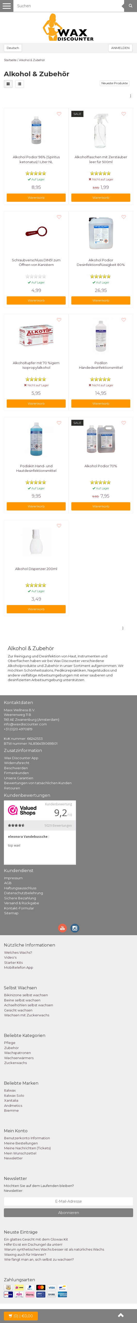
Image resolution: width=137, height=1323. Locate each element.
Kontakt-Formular (19, 908)
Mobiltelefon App (18, 967)
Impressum (13, 878)
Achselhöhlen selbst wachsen (28, 1005)
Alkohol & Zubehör (32, 60)
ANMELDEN (120, 48)
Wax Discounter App (21, 758)
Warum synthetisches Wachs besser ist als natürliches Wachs (54, 1249)
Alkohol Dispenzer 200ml (36, 569)
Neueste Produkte (114, 83)
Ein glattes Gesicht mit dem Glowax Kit (36, 1239)
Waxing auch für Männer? (25, 1254)
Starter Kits (13, 962)
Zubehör (11, 1048)
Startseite (10, 60)
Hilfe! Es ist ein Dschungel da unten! (33, 1244)
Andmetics (13, 1105)
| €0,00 (21, 1316)
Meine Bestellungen (21, 1143)
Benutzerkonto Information (27, 1138)
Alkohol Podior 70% (100, 466)
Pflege (9, 1043)
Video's (10, 957)
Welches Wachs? (18, 952)
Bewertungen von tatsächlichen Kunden (38, 783)
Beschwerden (16, 768)
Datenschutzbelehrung (23, 893)
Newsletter (13, 1158)
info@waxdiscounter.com (25, 724)
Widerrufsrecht (16, 763)
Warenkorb (36, 197)
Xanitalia (11, 1100)
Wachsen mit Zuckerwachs (26, 1015)
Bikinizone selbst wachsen (26, 995)
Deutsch (13, 48)
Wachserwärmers (18, 1058)
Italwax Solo (14, 1095)
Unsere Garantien (18, 778)
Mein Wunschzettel (20, 1153)
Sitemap (11, 913)
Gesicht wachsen (18, 1010)
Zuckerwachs (15, 1063)
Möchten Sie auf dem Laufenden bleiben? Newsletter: (39, 1188)
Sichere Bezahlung (20, 898)
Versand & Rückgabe (21, 903)
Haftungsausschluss (20, 888)
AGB (8, 883)
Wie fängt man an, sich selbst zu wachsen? (39, 1259)
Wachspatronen (17, 1053)
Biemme (11, 1110)
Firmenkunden (16, 773)
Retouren (12, 788)
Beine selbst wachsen (22, 1000)
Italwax (10, 1090)
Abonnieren (68, 1212)
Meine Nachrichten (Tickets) (27, 1148)
